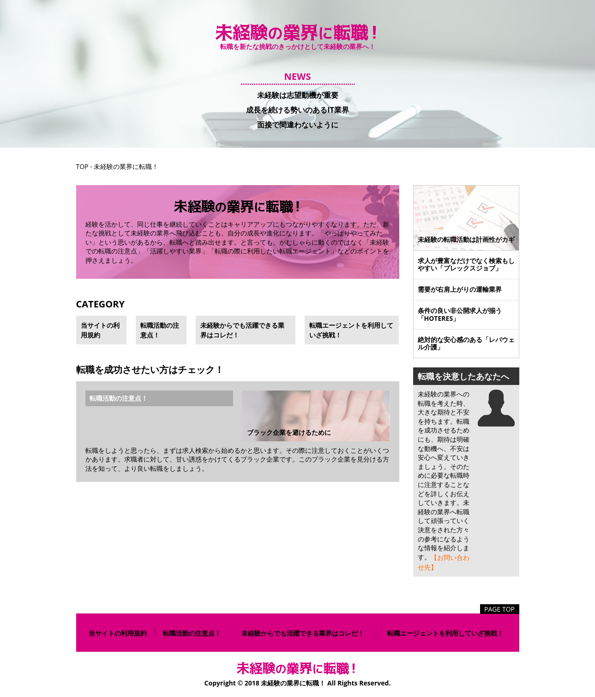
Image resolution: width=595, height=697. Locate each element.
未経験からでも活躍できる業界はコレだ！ (242, 330)
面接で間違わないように (297, 124)
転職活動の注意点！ (159, 330)
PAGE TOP (499, 609)
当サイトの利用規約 (100, 330)
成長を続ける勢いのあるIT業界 (297, 110)
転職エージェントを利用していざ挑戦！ (351, 330)
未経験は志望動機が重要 (297, 95)
